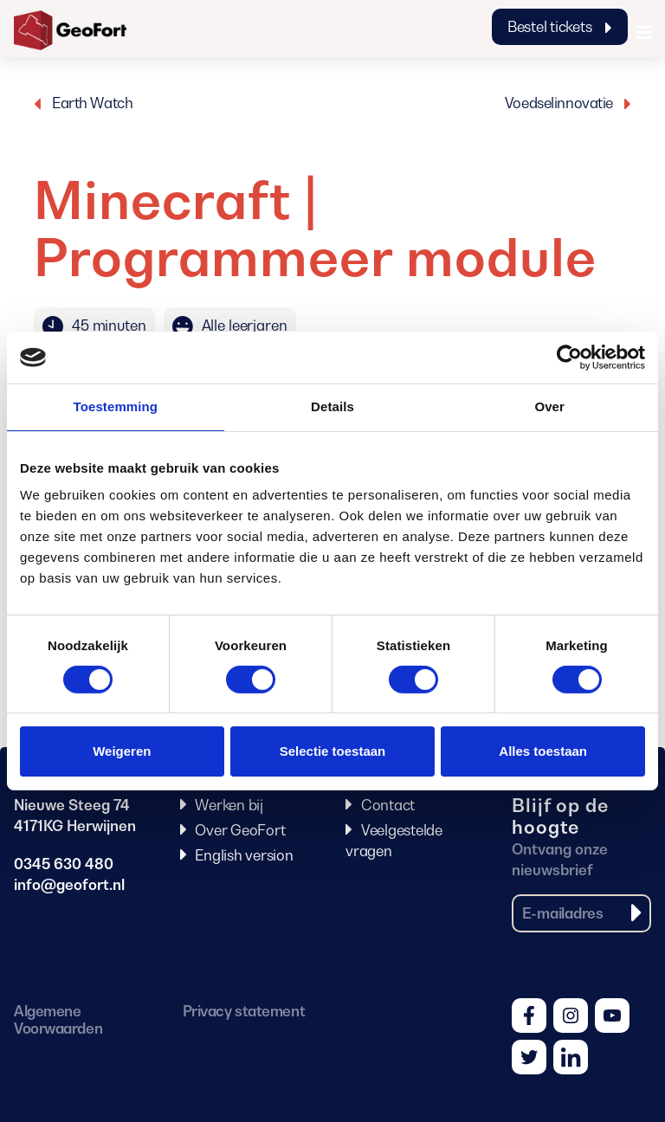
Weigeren (122, 751)
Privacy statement (244, 1011)
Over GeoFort (240, 830)
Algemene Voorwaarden (58, 1020)
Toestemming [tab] (116, 406)
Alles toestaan (543, 751)
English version (244, 855)
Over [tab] (549, 406)
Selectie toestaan (333, 751)
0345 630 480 (63, 864)
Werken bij (229, 805)
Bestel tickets (559, 26)
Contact (388, 805)
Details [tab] (332, 406)
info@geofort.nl (69, 884)
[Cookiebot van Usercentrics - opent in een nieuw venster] (569, 358)
